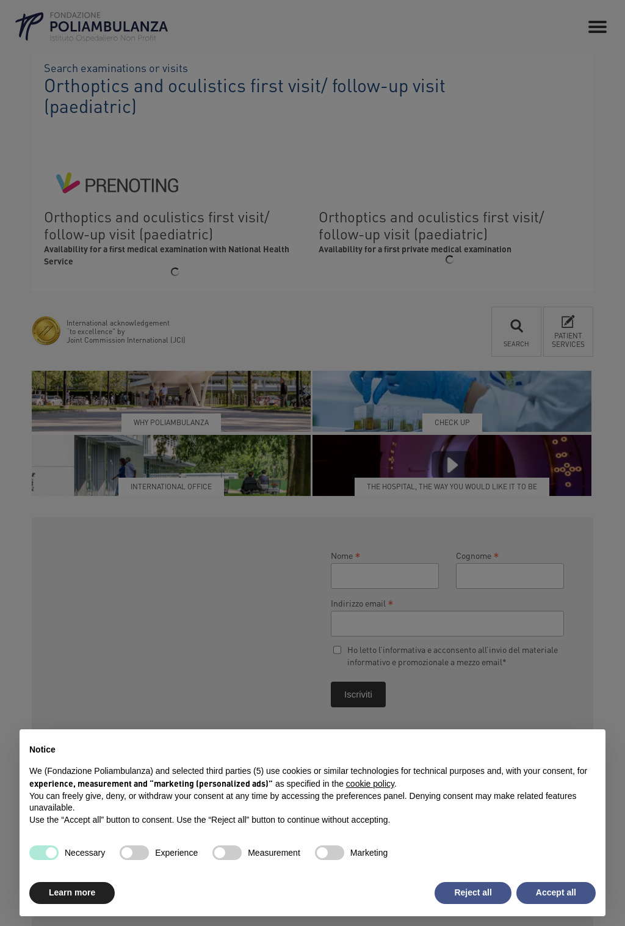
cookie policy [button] (370, 784)
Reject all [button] (472, 892)
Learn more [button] (72, 892)
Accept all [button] (556, 892)
